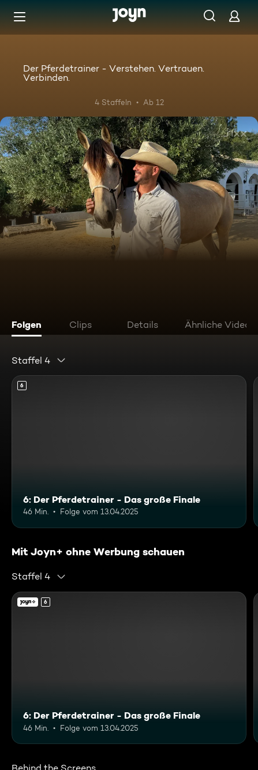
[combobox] (39, 360)
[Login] (234, 16)
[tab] (29, 326)
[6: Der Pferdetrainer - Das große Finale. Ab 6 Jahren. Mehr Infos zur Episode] (129, 451)
